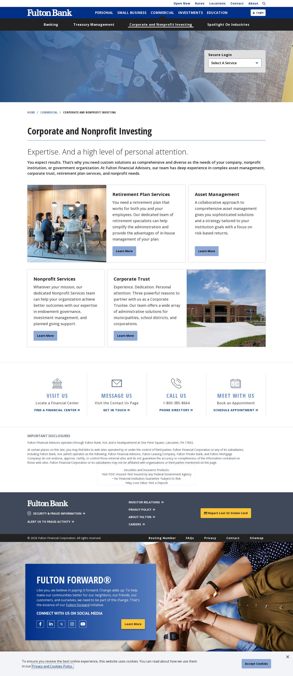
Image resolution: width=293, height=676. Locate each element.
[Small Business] (132, 12)
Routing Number (162, 538)
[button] (288, 657)
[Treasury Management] (94, 24)
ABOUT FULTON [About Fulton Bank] (142, 517)
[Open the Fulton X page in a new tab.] (61, 624)
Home (31, 112)
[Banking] (51, 24)
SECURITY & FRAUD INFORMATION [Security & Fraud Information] (59, 513)
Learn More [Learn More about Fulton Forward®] (133, 624)
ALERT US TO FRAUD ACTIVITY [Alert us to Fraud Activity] (51, 522)
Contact (237, 3)
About (253, 3)
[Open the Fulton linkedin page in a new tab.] (51, 624)
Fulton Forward (77, 605)
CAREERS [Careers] (137, 524)
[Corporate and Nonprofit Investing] (161, 24)
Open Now (182, 3)
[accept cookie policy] (256, 663)
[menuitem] (104, 12)
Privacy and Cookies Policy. (52, 666)
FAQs (190, 538)
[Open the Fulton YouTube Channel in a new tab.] (82, 624)
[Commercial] (162, 12)
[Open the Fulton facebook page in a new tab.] (40, 624)
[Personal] (104, 12)
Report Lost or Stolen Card (226, 513)
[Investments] (190, 12)
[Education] (217, 12)
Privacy (210, 538)
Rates (200, 3)
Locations (217, 3)
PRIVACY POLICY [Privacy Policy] (142, 509)
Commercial (49, 112)
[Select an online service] (235, 62)
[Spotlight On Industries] (228, 24)
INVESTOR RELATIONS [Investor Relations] (146, 502)
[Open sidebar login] (258, 12)
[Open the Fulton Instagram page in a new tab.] (72, 624)
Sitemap (257, 538)
